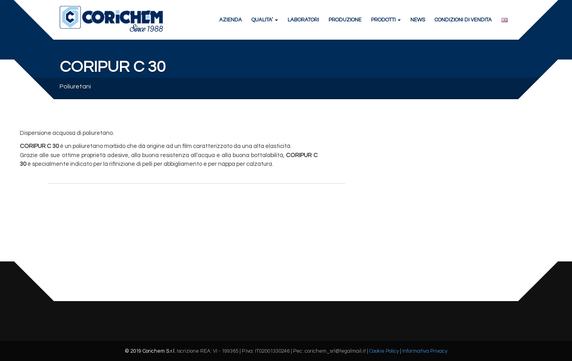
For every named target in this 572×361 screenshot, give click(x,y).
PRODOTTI (386, 20)
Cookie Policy (384, 351)
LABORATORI (303, 20)
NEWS (417, 20)
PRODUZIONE (345, 20)
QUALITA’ (264, 20)
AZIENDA (230, 20)
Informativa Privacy (424, 351)
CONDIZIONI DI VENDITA (463, 20)
